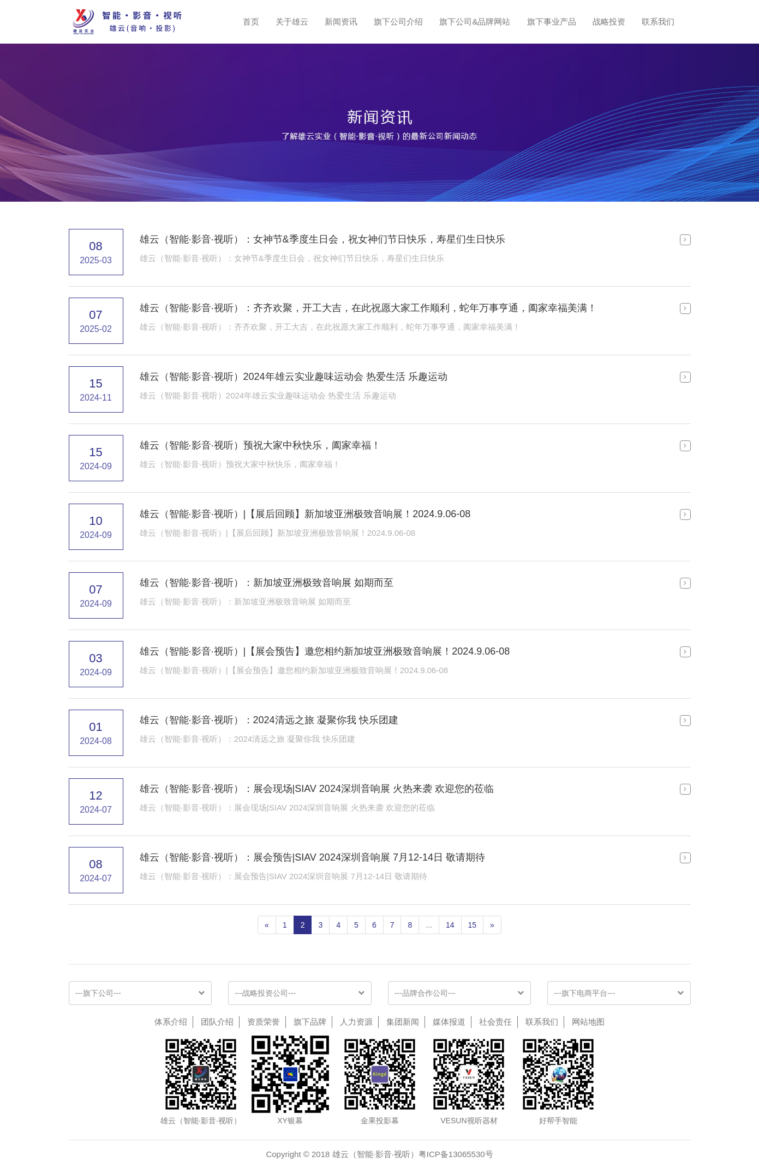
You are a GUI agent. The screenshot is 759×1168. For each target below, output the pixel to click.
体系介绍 (170, 1021)
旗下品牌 (310, 1021)
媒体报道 (449, 1021)
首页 (251, 21)
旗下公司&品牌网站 (474, 21)
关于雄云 (292, 21)
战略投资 (609, 21)
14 (450, 925)
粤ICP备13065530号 (456, 1154)
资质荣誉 (263, 1021)
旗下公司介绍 (398, 21)
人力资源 (356, 1021)
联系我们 (658, 21)
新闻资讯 (341, 21)
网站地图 (588, 1021)
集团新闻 (402, 1021)
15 (472, 925)
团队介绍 (217, 1021)
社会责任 (495, 1021)
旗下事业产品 (551, 21)
